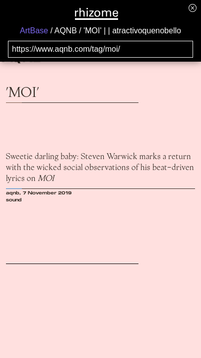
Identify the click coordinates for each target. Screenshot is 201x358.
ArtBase (34, 30)
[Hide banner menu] (192, 7)
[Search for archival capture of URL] (100, 49)
